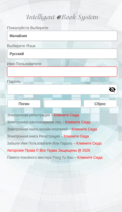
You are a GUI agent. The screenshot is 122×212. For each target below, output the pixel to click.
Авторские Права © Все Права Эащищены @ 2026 (48, 150)
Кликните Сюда (66, 115)
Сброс (100, 104)
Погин (24, 104)
